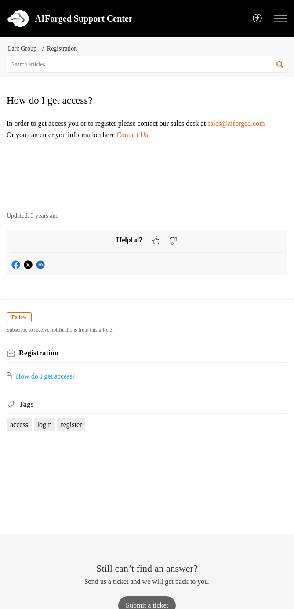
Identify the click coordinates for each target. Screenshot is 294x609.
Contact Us (132, 135)
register (71, 424)
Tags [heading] (26, 404)
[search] (147, 64)
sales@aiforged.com (236, 123)
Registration (62, 48)
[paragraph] (147, 135)
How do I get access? (46, 376)
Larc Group (22, 48)
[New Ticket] (147, 605)
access (19, 424)
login (44, 424)
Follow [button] (19, 317)
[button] (258, 18)
